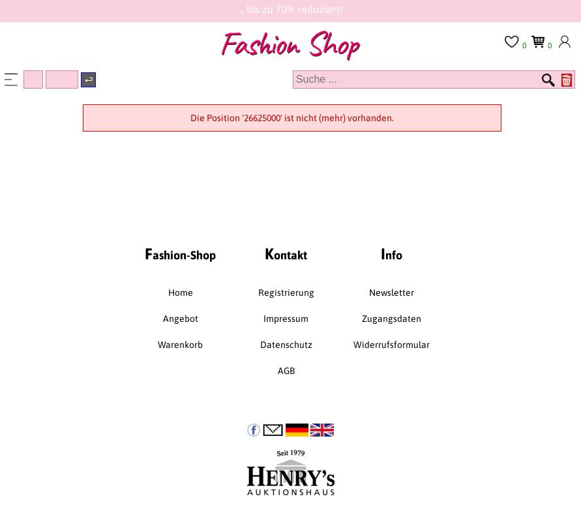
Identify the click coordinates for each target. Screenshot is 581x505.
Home (180, 292)
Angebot (180, 318)
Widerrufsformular (391, 344)
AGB (286, 371)
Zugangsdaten (391, 318)
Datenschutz (286, 344)
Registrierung (286, 292)
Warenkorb (180, 344)
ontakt (286, 254)
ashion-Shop (180, 254)
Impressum (285, 318)
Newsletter (391, 292)
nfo (391, 254)
